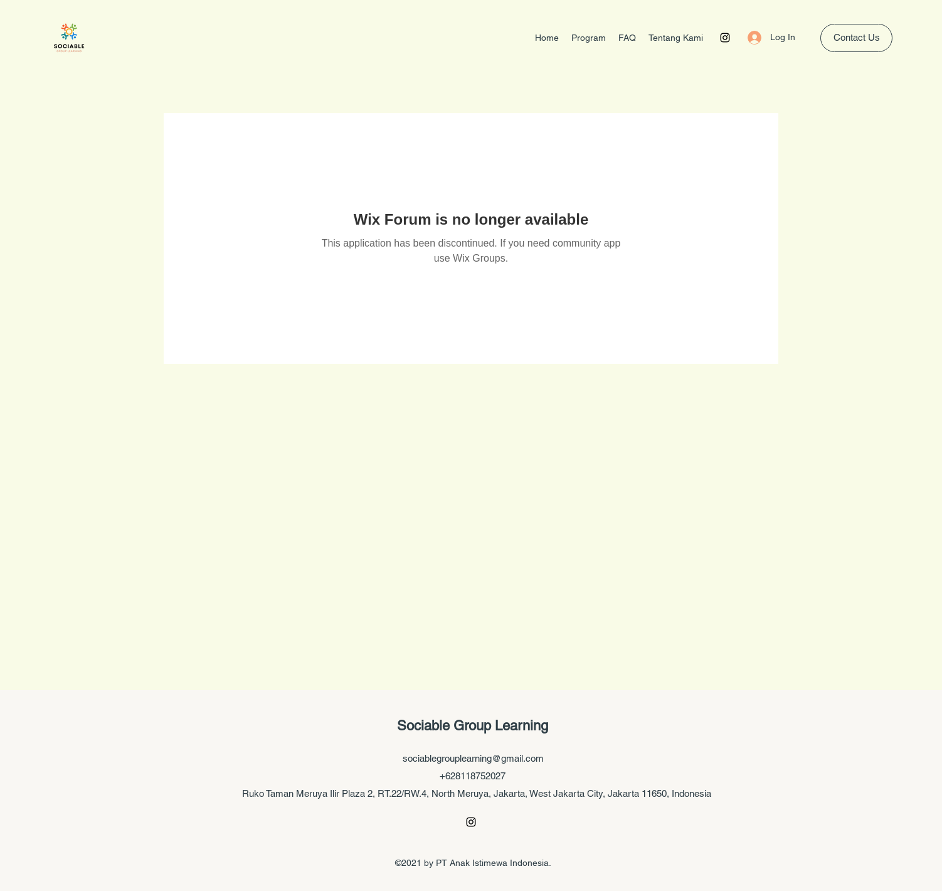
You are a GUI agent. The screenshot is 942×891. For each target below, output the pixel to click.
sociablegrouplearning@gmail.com (473, 758)
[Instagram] (725, 37)
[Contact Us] (856, 38)
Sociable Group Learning (472, 726)
